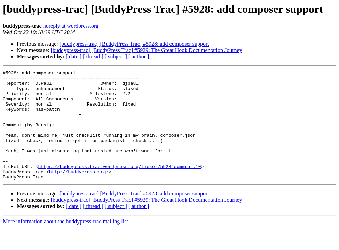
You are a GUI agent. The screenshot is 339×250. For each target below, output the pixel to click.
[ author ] (138, 56)
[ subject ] (116, 56)
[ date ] (73, 56)
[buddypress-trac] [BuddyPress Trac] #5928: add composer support (134, 44)
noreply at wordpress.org (70, 26)
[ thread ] (93, 56)
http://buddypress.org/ (79, 192)
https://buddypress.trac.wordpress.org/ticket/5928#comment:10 (119, 186)
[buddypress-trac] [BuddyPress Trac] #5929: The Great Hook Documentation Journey (146, 50)
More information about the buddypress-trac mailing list (65, 243)
